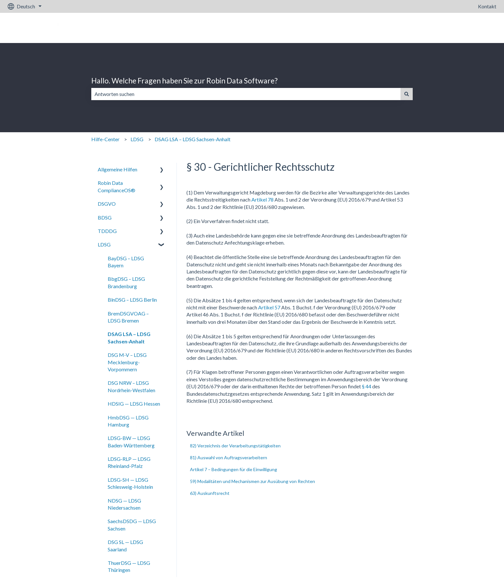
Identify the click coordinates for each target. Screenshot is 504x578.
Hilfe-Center (105, 139)
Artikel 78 (262, 199)
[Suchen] (407, 94)
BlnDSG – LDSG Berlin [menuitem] (132, 300)
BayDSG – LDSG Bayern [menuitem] (126, 261)
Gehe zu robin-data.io (466, 28)
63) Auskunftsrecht (210, 493)
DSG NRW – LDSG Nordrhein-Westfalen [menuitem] (131, 386)
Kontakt (487, 6)
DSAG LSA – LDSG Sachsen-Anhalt (192, 139)
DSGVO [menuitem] (107, 204)
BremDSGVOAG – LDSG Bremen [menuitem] (128, 317)
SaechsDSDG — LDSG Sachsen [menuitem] (132, 524)
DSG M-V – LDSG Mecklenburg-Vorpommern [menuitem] (127, 362)
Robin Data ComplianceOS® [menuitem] (116, 186)
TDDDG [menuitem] (107, 231)
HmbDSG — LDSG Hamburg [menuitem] (128, 420)
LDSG (136, 139)
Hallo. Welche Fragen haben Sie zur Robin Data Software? (184, 80)
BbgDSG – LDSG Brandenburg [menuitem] (126, 282)
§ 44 (366, 386)
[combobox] (246, 94)
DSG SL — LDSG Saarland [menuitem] (125, 545)
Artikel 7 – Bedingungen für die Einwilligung (233, 469)
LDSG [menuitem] (104, 244)
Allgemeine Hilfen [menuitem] (117, 169)
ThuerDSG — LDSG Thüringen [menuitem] (129, 566)
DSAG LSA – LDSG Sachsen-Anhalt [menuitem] (129, 337)
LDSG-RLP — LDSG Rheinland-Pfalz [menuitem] (129, 462)
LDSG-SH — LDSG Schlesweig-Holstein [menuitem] (130, 483)
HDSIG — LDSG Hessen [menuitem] (134, 404)
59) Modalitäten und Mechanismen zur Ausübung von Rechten (252, 481)
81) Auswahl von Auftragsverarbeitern (228, 457)
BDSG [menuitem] (105, 217)
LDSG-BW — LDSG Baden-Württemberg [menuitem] (131, 441)
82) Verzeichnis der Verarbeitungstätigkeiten (235, 445)
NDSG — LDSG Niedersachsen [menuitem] (124, 504)
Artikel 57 (269, 307)
